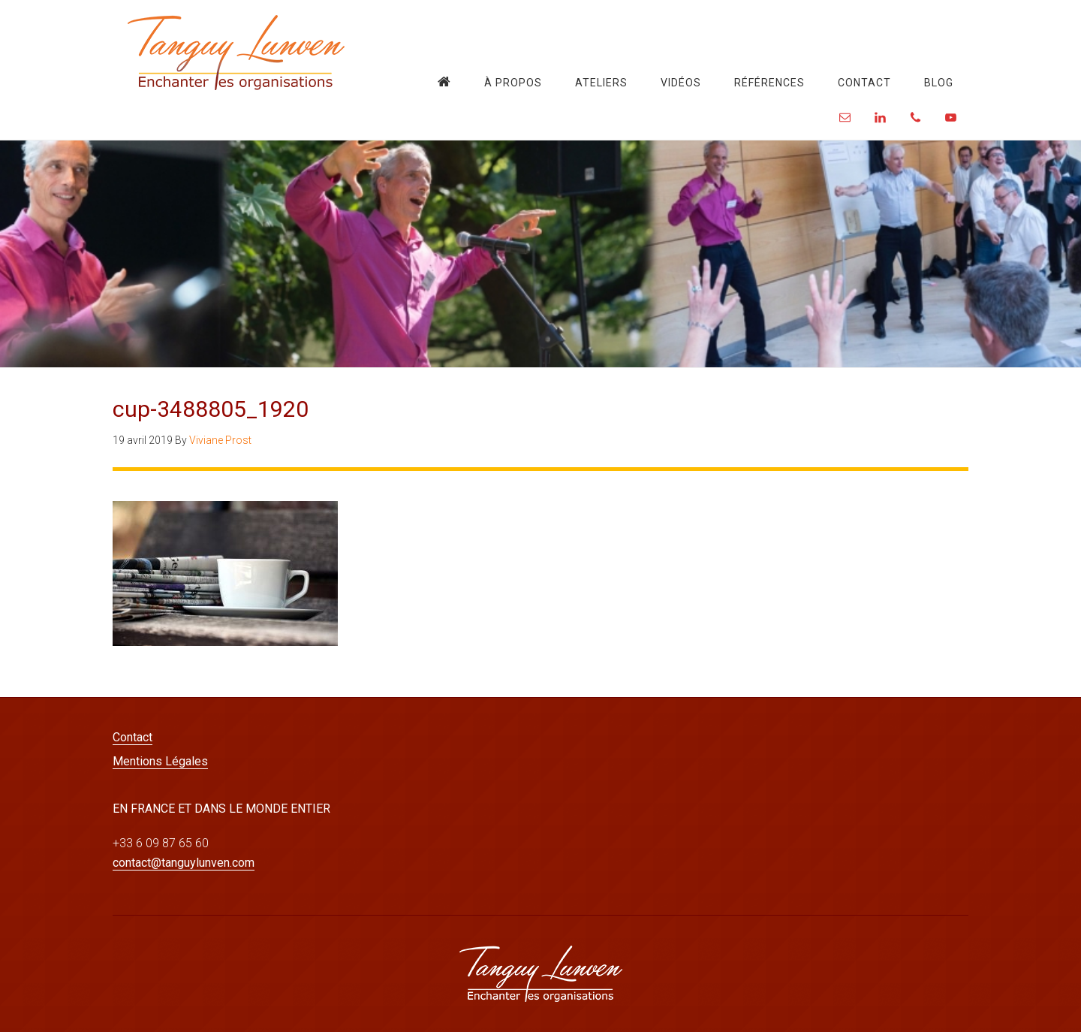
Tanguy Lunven (236, 52)
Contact (132, 737)
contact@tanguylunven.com (183, 862)
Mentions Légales (160, 761)
